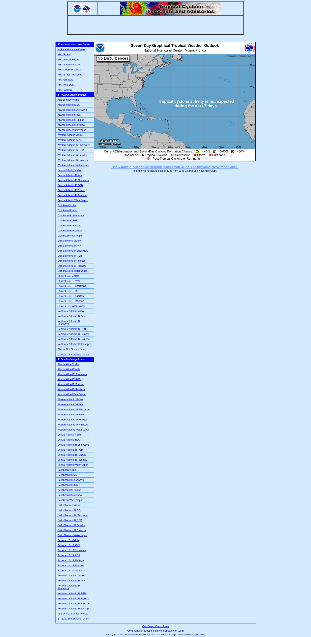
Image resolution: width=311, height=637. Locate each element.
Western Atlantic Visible (70, 135)
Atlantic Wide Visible (69, 99)
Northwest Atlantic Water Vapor (74, 344)
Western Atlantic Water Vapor (73, 165)
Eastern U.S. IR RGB (69, 291)
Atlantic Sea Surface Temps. (73, 349)
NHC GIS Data (66, 79)
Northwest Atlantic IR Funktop (73, 334)
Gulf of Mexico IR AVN (69, 245)
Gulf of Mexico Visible (69, 240)
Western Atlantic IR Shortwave (74, 145)
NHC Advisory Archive (69, 64)
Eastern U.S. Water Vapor (71, 306)
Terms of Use (199, 635)
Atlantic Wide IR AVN (69, 104)
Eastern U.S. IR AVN (69, 281)
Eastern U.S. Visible (68, 276)
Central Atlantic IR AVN (70, 175)
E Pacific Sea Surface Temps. (73, 354)
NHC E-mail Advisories (70, 74)
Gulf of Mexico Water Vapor (72, 270)
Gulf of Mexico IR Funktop (72, 260)
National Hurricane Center (72, 49)
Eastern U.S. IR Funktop (71, 296)
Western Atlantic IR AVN (70, 140)
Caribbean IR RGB (68, 220)
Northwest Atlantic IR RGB (72, 329)
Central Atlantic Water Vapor (73, 200)
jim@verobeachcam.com (169, 630)
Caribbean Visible (67, 205)
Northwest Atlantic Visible (71, 311)
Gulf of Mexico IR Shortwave (73, 250)
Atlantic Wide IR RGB (69, 115)
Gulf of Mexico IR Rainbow (72, 265)
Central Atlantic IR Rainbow (72, 195)
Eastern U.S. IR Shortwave (72, 286)
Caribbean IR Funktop (69, 225)
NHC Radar (64, 54)
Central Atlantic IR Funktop (72, 190)
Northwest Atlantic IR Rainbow (74, 339)
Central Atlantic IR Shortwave (73, 180)
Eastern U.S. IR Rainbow (71, 301)
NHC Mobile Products (69, 69)
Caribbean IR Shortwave (71, 215)
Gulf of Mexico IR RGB (70, 255)
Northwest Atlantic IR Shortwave (69, 322)
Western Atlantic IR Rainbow (73, 160)
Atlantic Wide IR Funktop (71, 120)
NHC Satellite (65, 89)
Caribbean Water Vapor (70, 235)
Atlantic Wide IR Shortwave (72, 109)
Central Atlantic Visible (70, 170)
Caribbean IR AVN (67, 210)
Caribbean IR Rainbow (70, 230)
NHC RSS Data (66, 84)
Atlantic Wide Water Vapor (72, 130)
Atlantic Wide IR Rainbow (71, 125)
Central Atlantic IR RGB (70, 185)
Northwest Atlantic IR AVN (71, 316)
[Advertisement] (155, 25)
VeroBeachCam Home (155, 626)
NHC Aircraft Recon (68, 59)
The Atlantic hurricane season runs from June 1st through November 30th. (174, 167)
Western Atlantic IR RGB (71, 150)
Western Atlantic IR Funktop (73, 155)
